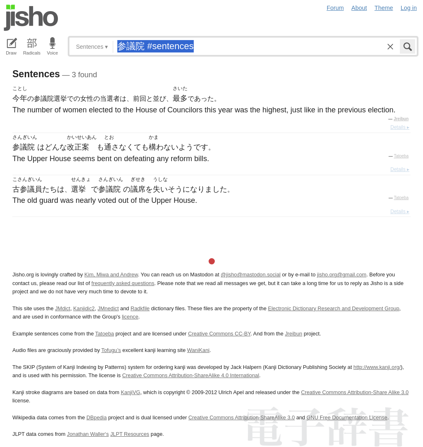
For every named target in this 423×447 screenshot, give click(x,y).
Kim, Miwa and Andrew (111, 274)
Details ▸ (399, 127)
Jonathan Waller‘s (88, 434)
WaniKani (198, 350)
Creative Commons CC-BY (219, 333)
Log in (409, 8)
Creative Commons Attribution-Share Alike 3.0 (355, 392)
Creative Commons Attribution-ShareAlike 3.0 (241, 417)
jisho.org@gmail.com (341, 274)
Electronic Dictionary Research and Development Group (333, 308)
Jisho (31, 18)
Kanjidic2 (84, 308)
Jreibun (401, 119)
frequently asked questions (122, 283)
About (359, 8)
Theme (384, 8)
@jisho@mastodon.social (250, 274)
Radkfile (140, 308)
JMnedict (108, 308)
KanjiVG (130, 392)
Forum (335, 8)
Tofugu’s (111, 350)
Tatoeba (401, 156)
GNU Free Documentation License (347, 417)
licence (130, 317)
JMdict (62, 308)
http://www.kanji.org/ (377, 367)
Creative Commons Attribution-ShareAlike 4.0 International (190, 375)
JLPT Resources (129, 434)
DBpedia (96, 417)
